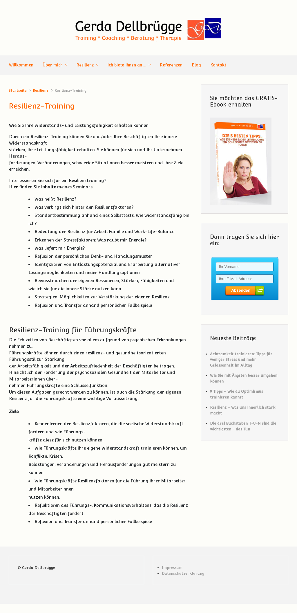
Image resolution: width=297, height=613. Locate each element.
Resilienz (40, 90)
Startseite (18, 90)
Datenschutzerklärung (183, 573)
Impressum (172, 567)
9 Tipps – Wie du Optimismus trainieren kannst (236, 394)
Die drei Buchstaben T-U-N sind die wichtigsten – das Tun (243, 426)
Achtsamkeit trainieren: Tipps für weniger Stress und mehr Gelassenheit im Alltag (241, 359)
